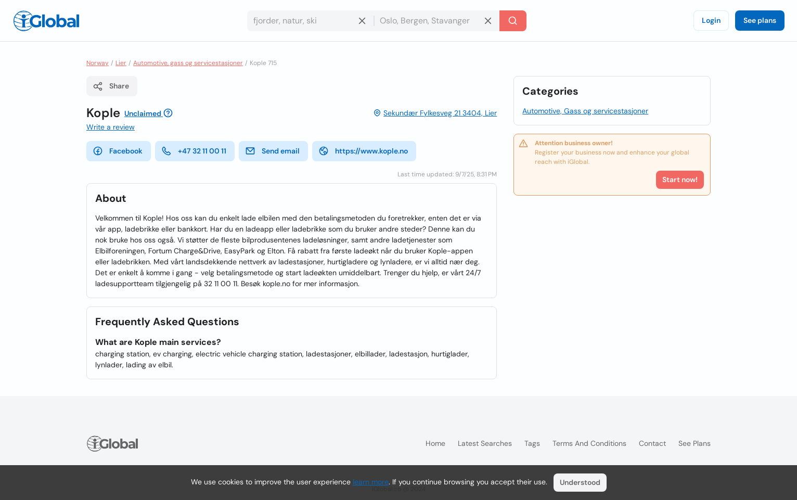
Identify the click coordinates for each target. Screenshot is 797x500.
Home (435, 443)
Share (111, 86)
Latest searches (485, 443)
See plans (759, 20)
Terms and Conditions (589, 443)
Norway (97, 63)
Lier (120, 63)
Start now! (680, 179)
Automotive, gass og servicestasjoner (188, 63)
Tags (532, 443)
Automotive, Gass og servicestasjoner (585, 111)
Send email (272, 151)
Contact (652, 443)
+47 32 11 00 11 (193, 151)
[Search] (512, 20)
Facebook (118, 151)
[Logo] (46, 20)
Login (711, 20)
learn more (371, 481)
